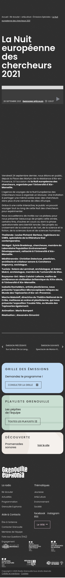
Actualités (6, 497)
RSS (36, 516)
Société (38, 506)
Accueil (5, 17)
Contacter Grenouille (12, 527)
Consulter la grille (23, 385)
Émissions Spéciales (41, 17)
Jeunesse (39, 492)
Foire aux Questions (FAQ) (14, 536)
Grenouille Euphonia (11, 506)
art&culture (26, 17)
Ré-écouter (15, 17)
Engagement (8, 541)
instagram (53, 513)
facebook (39, 513)
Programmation (10, 501)
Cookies (24, 573)
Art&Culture (40, 497)
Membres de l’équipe (12, 532)
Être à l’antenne (9, 522)
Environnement (41, 501)
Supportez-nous (10, 546)
